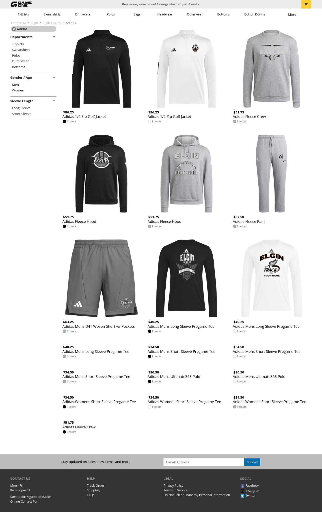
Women (18, 90)
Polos (111, 14)
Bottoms (223, 14)
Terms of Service (176, 490)
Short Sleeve (21, 114)
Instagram (250, 490)
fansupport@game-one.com (30, 497)
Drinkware (83, 14)
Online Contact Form (25, 501)
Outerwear (195, 14)
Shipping (93, 490)
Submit (252, 462)
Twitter (248, 495)
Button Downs (254, 14)
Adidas (19, 29)
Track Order (95, 485)
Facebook (249, 485)
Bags (137, 14)
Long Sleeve (21, 108)
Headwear (164, 14)
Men (15, 85)
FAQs (91, 495)
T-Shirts (23, 14)
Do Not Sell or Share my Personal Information (197, 495)
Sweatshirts (52, 14)
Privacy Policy (173, 485)
